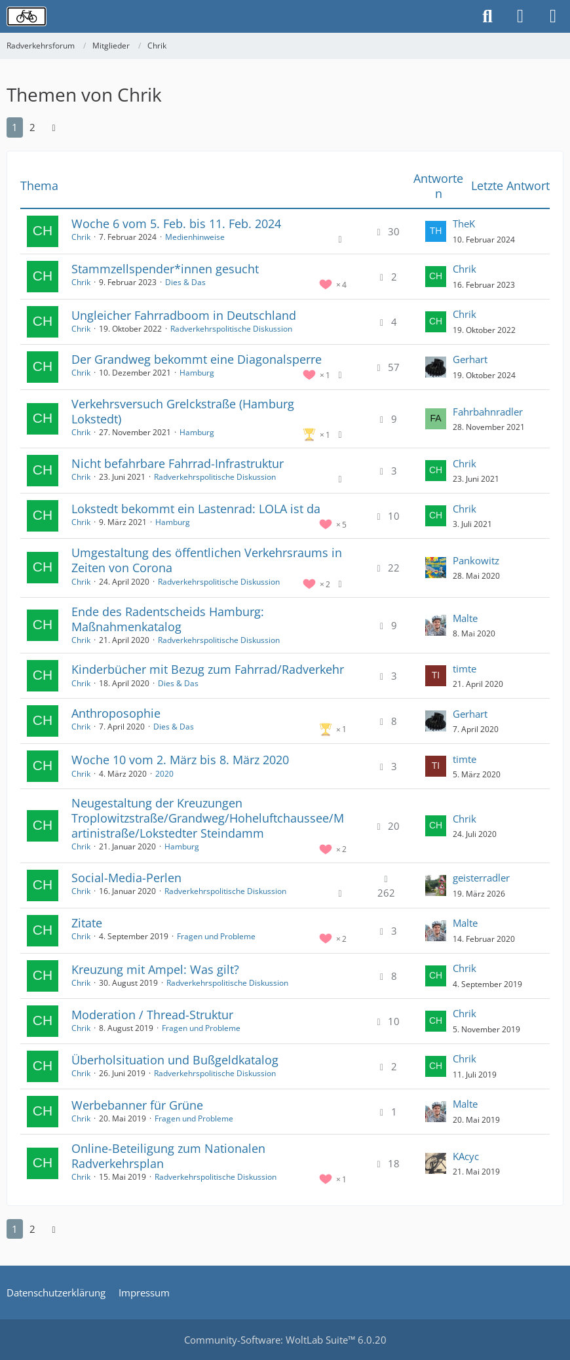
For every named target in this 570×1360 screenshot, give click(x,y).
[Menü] (553, 16)
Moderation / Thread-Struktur (152, 1014)
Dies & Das (185, 282)
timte (464, 668)
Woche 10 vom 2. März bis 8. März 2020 (180, 759)
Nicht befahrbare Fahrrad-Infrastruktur (177, 463)
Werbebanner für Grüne (137, 1105)
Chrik (80, 237)
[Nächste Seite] (54, 127)
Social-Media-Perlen (126, 877)
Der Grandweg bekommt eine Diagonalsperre (196, 359)
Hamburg (197, 372)
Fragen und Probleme (216, 936)
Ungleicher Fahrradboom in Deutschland (183, 315)
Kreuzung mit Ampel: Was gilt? (155, 969)
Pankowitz (476, 560)
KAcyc (466, 1156)
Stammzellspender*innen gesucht (165, 269)
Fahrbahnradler (488, 411)
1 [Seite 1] (15, 127)
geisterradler (481, 877)
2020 (164, 773)
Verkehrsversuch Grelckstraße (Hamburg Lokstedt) (182, 411)
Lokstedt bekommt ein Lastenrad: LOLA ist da (195, 508)
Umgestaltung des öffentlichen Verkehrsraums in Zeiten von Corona (206, 560)
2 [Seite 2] (32, 127)
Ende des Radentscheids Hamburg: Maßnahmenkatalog (167, 619)
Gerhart (470, 359)
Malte (465, 618)
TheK (464, 223)
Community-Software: (285, 1339)
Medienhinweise (195, 237)
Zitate (86, 923)
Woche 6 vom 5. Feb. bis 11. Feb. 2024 (176, 223)
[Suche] (487, 16)
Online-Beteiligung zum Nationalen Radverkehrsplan (168, 1155)
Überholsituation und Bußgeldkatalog (174, 1060)
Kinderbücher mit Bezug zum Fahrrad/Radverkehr (207, 669)
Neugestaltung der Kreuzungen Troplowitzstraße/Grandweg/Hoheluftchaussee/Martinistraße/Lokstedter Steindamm (207, 818)
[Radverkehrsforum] (26, 16)
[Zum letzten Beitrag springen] (435, 231)
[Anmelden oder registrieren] (520, 16)
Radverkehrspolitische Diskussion (231, 328)
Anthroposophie (116, 713)
